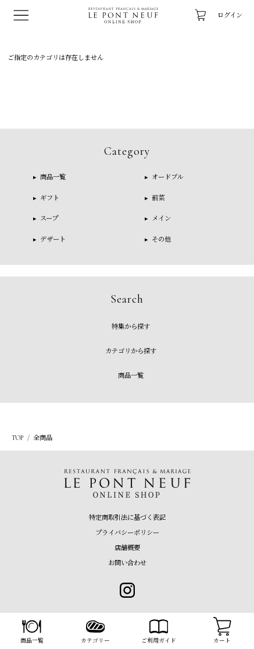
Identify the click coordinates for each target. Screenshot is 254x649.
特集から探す (131, 326)
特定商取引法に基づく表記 (127, 517)
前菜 (157, 198)
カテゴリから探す (130, 351)
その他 (160, 239)
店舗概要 (127, 548)
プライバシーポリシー (127, 533)
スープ (48, 218)
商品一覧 (52, 177)
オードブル (167, 177)
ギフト (48, 198)
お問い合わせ (127, 563)
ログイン (229, 15)
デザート (52, 239)
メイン (160, 218)
